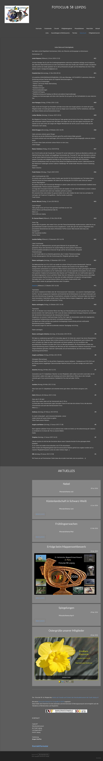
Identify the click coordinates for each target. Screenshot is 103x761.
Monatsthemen (79, 28)
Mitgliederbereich (94, 33)
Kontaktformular (40, 746)
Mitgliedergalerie (67, 28)
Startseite (39, 28)
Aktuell (97, 28)
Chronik (56, 28)
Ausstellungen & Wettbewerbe (60, 33)
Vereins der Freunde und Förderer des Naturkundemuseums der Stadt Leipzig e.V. (75, 697)
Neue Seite (89, 28)
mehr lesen (40, 514)
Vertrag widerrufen (43, 754)
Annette (34, 285)
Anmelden (98, 758)
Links (47, 33)
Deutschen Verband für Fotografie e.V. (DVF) (51, 701)
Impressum (34, 754)
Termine (74, 33)
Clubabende (48, 28)
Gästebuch (83, 33)
